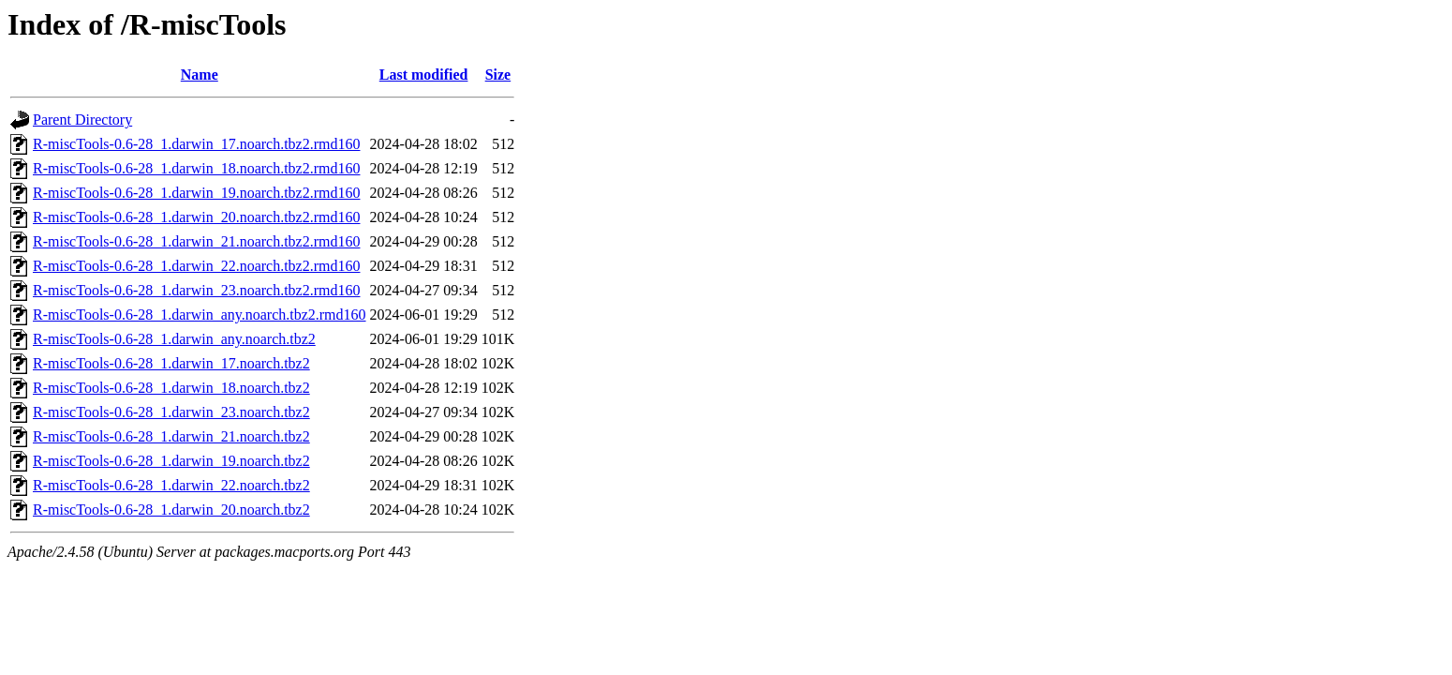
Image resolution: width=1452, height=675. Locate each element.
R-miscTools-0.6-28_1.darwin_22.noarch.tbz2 (171, 485)
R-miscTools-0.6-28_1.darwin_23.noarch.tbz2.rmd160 (196, 290)
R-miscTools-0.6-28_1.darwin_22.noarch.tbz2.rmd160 (196, 266)
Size (498, 74)
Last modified (423, 74)
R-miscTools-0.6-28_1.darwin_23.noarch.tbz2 (171, 412)
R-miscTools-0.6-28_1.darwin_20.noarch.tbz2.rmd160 (196, 217)
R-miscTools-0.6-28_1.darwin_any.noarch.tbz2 (174, 339)
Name (199, 74)
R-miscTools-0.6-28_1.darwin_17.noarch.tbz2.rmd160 (196, 144)
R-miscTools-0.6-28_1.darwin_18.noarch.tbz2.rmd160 (196, 168)
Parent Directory (82, 120)
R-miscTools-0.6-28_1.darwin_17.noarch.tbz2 (171, 363)
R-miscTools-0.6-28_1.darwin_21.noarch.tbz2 (171, 436)
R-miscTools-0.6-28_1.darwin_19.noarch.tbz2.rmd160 (196, 193)
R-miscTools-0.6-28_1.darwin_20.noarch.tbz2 (171, 510)
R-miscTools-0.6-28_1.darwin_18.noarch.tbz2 (171, 388)
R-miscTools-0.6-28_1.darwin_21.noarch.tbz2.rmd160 (196, 241)
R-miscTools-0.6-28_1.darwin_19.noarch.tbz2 (171, 461)
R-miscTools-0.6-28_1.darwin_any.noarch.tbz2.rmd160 (199, 314)
